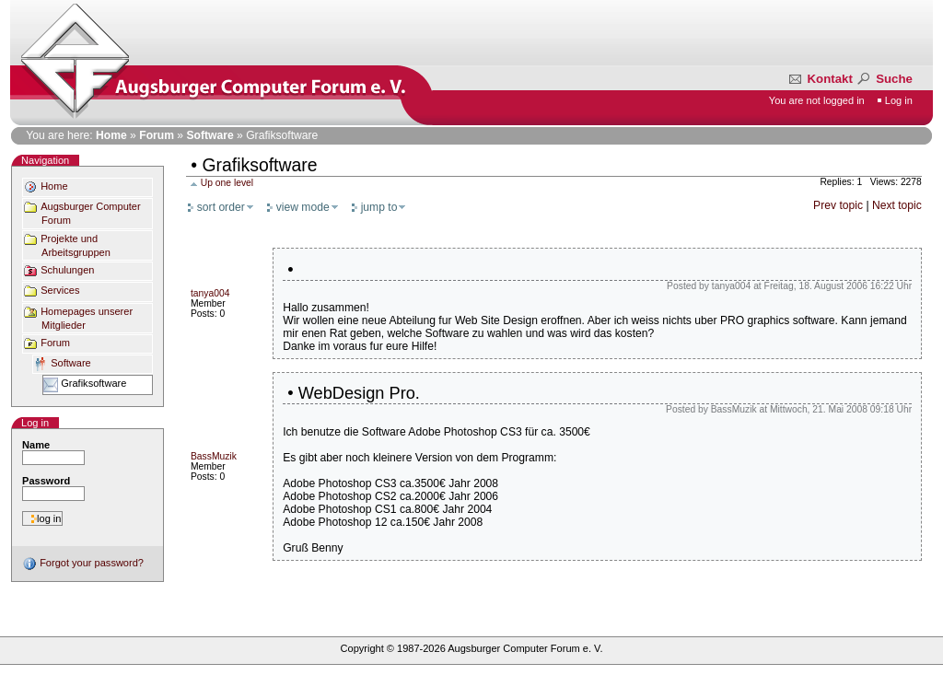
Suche (884, 79)
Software (209, 135)
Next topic (897, 205)
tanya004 (210, 293)
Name (36, 444)
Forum (156, 135)
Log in (899, 100)
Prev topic (839, 205)
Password (46, 480)
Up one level (227, 183)
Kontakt (821, 79)
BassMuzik (214, 456)
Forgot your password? (83, 562)
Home (111, 135)
